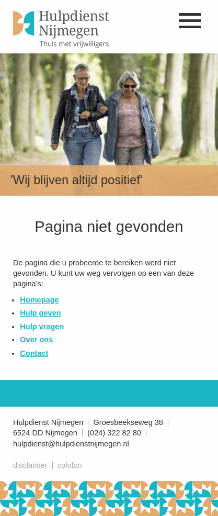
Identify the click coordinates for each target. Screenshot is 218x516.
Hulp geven (40, 313)
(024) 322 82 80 (114, 433)
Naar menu (189, 20)
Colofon (70, 465)
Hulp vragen (42, 326)
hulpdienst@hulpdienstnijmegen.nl (71, 444)
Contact (34, 353)
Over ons (36, 339)
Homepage (39, 300)
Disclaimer (30, 465)
